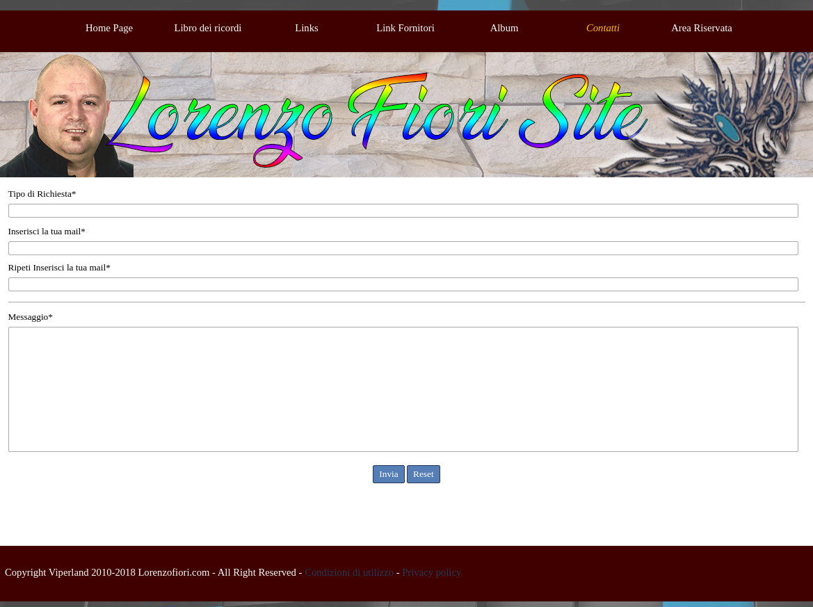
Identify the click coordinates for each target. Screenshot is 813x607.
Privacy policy (431, 572)
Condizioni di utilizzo (349, 572)
